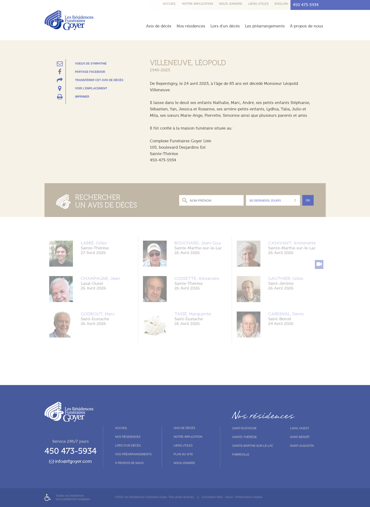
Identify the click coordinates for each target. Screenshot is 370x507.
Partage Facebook (90, 72)
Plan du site (183, 454)
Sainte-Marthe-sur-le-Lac (252, 445)
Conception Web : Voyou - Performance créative (231, 497)
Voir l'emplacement (91, 88)
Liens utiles (258, 3)
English (281, 3)
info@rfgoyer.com (70, 461)
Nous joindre (230, 3)
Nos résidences (191, 26)
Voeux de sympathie (91, 63)
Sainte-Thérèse (244, 437)
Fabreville (240, 454)
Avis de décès (158, 26)
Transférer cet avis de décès (99, 80)
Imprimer (82, 96)
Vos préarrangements (133, 454)
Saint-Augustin (302, 445)
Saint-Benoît (300, 437)
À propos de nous (306, 26)
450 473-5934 (71, 451)
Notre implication (197, 3)
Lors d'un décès (225, 26)
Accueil (169, 3)
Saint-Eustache (244, 428)
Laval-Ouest (299, 428)
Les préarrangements (265, 26)
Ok (308, 200)
